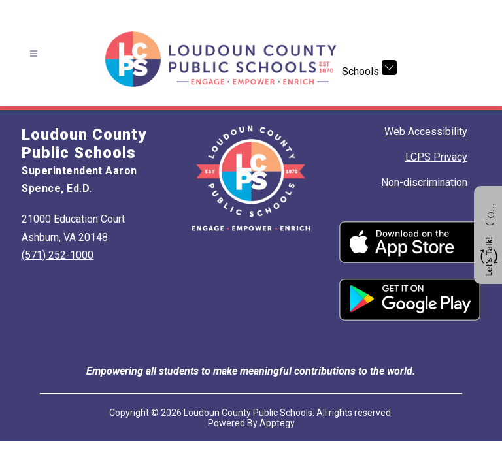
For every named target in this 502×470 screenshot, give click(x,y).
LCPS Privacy (436, 157)
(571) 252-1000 (57, 255)
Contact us (489, 213)
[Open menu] (33, 53)
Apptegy (277, 423)
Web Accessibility (425, 131)
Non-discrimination (424, 182)
